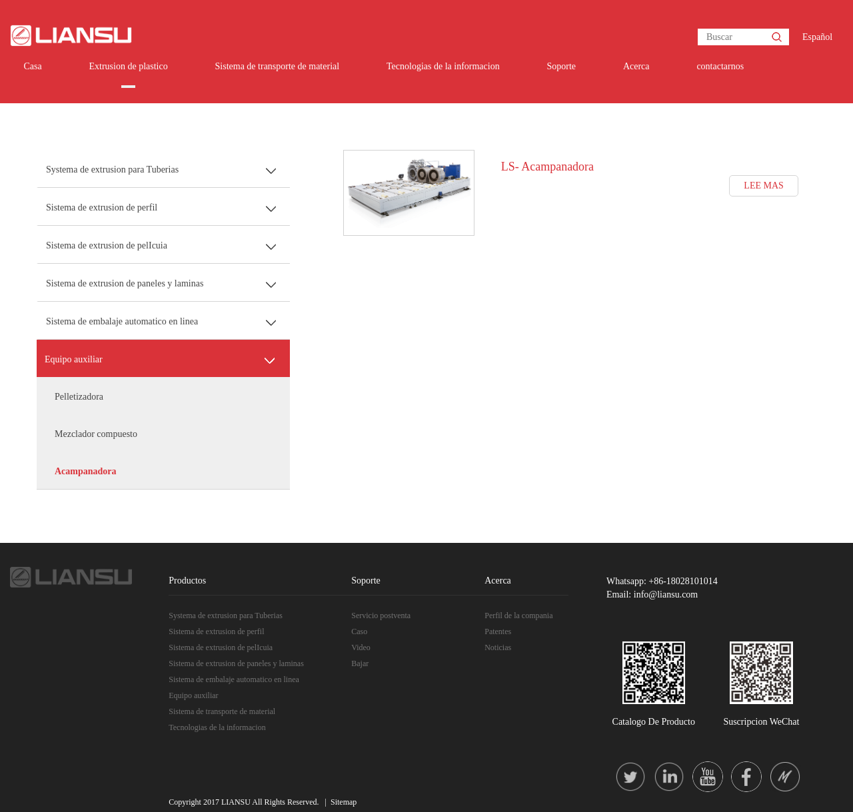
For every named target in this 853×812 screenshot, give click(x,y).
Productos (187, 581)
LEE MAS (764, 186)
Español (817, 37)
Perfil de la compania (518, 615)
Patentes (497, 631)
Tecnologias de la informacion (443, 66)
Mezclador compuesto (96, 434)
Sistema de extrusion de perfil (101, 207)
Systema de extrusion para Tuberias (112, 170)
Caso (359, 631)
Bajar (360, 663)
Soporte (561, 66)
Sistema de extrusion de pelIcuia (106, 245)
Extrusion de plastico (128, 66)
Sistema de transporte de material (277, 66)
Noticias (497, 647)
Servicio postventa (381, 615)
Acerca (636, 66)
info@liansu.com (666, 595)
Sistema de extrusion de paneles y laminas (124, 283)
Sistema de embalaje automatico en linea (122, 321)
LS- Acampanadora (547, 166)
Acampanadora (86, 471)
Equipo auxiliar (74, 359)
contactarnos (720, 66)
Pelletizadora (79, 397)
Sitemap (344, 802)
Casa (32, 66)
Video (361, 647)
